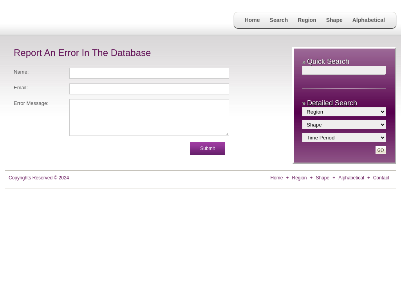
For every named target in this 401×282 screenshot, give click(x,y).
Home (252, 20)
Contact (381, 178)
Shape (334, 20)
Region (307, 20)
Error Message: (31, 103)
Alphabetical (368, 20)
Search (279, 20)
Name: (21, 72)
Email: (21, 87)
